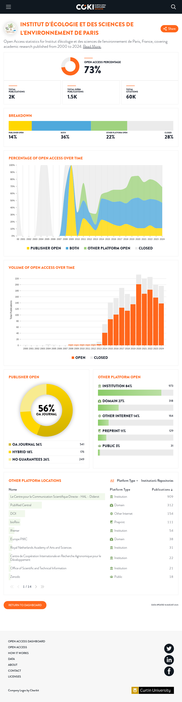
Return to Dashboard (25, 605)
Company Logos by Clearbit (23, 690)
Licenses (14, 676)
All (112, 480)
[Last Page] (42, 586)
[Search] (173, 7)
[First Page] (12, 586)
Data (11, 659)
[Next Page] (36, 586)
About (12, 665)
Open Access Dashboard (26, 641)
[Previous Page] (18, 586)
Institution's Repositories (157, 480)
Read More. (92, 46)
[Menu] (8, 7)
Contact (14, 671)
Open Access (17, 647)
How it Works (18, 653)
